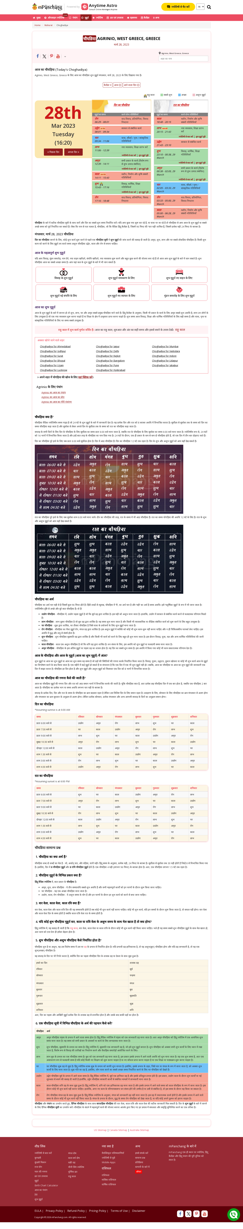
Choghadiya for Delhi (107, 351)
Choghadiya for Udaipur (165, 360)
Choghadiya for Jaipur (107, 346)
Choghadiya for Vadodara (166, 351)
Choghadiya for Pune (107, 365)
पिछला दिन (53, 152)
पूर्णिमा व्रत (72, 1171)
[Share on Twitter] (44, 56)
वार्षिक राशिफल (109, 1184)
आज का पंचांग (41, 1190)
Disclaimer (138, 1211)
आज (117, 85)
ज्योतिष (97, 17)
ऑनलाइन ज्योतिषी (56, 16)
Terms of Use (119, 1211)
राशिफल (105, 1175)
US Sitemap (100, 1130)
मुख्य (36, 17)
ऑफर (138, 1171)
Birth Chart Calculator (46, 1185)
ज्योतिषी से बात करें (129, 155)
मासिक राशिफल (109, 1179)
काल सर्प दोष (74, 1157)
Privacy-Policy (54, 1211)
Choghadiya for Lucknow (53, 370)
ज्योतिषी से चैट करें (178, 6)
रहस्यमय (132, 17)
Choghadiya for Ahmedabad (55, 346)
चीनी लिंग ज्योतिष (76, 1167)
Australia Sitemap (139, 1130)
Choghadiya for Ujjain (52, 365)
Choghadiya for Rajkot (108, 355)
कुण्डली (38, 1157)
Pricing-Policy (97, 1211)
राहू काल (180, 330)
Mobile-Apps (108, 1162)
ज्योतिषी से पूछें (108, 1157)
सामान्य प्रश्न (140, 1157)
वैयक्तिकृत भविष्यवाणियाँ (113, 1153)
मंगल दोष (72, 1153)
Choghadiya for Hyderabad (110, 370)
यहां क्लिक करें (85, 377)
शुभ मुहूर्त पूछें (143, 155)
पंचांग (73, 17)
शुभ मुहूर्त (39, 1199)
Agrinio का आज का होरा (53, 397)
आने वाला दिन (131, 85)
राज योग (38, 1166)
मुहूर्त (85, 17)
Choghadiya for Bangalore (110, 360)
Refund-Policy (76, 1211)
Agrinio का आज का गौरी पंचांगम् (57, 401)
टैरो (36, 1194)
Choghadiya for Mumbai (165, 346)
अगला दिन (73, 152)
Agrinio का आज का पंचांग (54, 392)
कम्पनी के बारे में (142, 1166)
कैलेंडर (145, 17)
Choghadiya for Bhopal (52, 360)
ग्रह (85, 946)
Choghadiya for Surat (51, 355)
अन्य (156, 17)
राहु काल (74, 928)
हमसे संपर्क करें (141, 1153)
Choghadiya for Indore (164, 355)
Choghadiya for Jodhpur (53, 351)
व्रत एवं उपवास (115, 17)
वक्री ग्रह (71, 1162)
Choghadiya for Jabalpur (165, 365)
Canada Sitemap (118, 1130)
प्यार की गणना (41, 1171)
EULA (38, 1211)
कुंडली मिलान (40, 1162)
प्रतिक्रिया (139, 1162)
